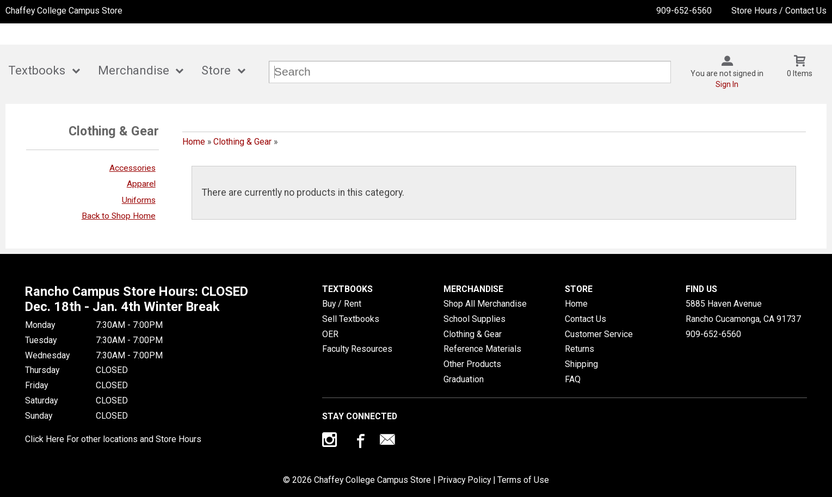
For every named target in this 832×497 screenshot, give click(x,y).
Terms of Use (523, 480)
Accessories (132, 168)
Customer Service (599, 334)
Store (216, 70)
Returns (579, 349)
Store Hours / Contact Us (779, 10)
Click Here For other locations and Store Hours (113, 439)
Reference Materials (482, 349)
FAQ (573, 379)
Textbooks (36, 70)
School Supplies (474, 319)
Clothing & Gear (242, 141)
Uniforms (139, 200)
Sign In (727, 84)
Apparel (141, 184)
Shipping (581, 364)
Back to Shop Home (119, 216)
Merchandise (133, 70)
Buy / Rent (341, 304)
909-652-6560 (684, 10)
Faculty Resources (357, 349)
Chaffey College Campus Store (63, 10)
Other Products (472, 364)
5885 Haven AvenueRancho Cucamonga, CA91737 (743, 311)
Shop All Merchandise (485, 304)
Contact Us (585, 319)
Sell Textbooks (350, 319)
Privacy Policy (464, 480)
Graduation (463, 379)
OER (330, 334)
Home (193, 141)
